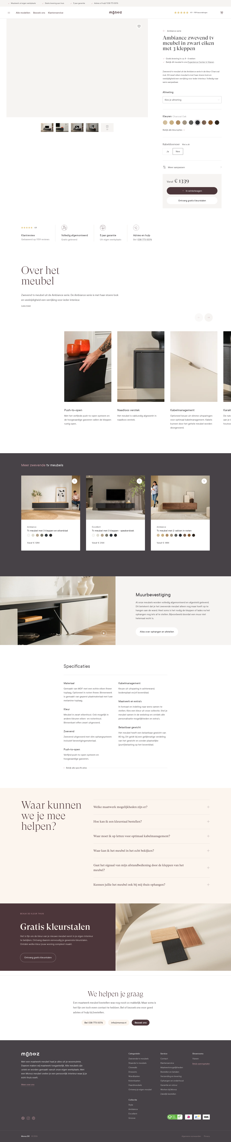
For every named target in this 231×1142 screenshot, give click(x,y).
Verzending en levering (171, 1076)
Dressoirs (132, 1072)
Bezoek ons (39, 12)
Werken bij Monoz (168, 1089)
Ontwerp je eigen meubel (140, 1089)
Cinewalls (132, 1067)
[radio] (165, 122)
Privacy (207, 1136)
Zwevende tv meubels (138, 1058)
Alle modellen (23, 12)
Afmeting (168, 92)
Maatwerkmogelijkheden (171, 1067)
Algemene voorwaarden (191, 1136)
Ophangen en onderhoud (172, 1080)
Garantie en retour (168, 1085)
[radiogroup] (192, 122)
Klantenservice (55, 12)
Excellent (132, 1113)
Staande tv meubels (137, 1063)
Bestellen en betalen (169, 1072)
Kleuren (167, 116)
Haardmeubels (135, 1085)
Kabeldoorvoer (171, 144)
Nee (178, 151)
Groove (131, 1118)
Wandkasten (134, 1076)
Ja (167, 151)
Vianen (195, 1058)
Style (130, 1105)
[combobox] (192, 99)
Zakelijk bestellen (168, 1094)
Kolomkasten (134, 1080)
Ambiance (133, 1109)
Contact (164, 1058)
